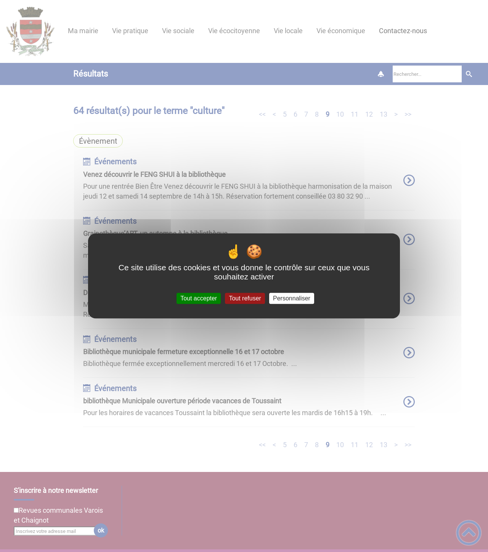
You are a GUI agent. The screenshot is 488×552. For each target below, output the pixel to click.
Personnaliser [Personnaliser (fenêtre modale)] (291, 298)
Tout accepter (198, 298)
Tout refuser (245, 298)
